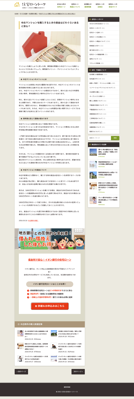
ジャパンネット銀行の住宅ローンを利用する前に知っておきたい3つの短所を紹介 (70, 346)
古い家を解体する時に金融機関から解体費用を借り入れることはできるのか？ (36, 334)
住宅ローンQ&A (96, 33)
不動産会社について (97, 110)
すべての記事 (23, 14)
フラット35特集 (97, 64)
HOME (16, 14)
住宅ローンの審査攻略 (99, 55)
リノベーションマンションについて (102, 88)
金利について (96, 59)
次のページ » (78, 374)
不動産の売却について (99, 106)
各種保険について (97, 128)
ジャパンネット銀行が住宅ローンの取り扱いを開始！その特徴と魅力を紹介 (70, 359)
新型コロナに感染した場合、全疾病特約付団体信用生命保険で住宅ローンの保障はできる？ (36, 346)
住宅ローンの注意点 (98, 37)
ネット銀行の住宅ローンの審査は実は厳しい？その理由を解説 (107, 205)
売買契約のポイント (98, 115)
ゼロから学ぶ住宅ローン (99, 24)
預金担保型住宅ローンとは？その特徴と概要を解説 (107, 165)
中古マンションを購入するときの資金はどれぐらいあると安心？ (57, 14)
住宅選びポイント (97, 79)
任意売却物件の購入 (97, 123)
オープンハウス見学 (97, 97)
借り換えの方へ (96, 50)
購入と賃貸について (98, 101)
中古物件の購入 (33, 14)
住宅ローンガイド (97, 28)
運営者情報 (67, 390)
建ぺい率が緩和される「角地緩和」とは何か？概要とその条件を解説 (107, 152)
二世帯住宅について (97, 119)
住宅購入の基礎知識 (98, 75)
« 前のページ (21, 374)
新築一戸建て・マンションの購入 (102, 84)
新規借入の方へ (96, 46)
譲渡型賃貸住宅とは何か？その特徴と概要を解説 (107, 177)
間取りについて (96, 132)
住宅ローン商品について (100, 42)
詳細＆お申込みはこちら (51, 306)
